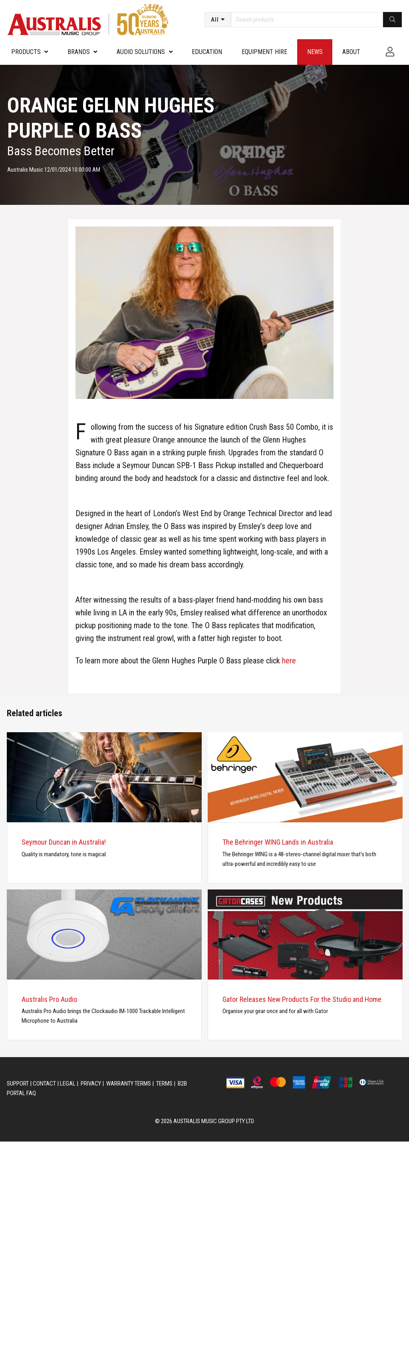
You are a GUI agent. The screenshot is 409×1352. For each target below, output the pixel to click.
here (289, 660)
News (315, 52)
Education (207, 52)
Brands (79, 52)
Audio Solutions (141, 52)
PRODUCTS (26, 52)
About (351, 52)
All (215, 19)
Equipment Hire (264, 52)
